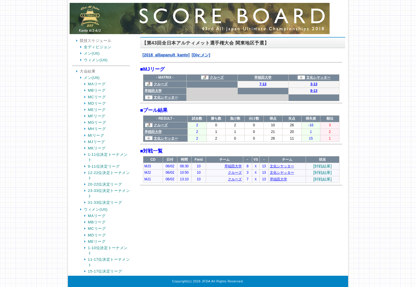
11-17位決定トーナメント (109, 262)
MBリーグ (97, 90)
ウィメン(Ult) (95, 60)
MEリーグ (97, 110)
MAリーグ (97, 84)
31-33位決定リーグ (105, 202)
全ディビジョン (98, 47)
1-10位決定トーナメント (108, 250)
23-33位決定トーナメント (109, 193)
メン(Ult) (92, 53)
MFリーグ (96, 116)
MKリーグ (97, 148)
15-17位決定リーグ (105, 271)
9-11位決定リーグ (104, 166)
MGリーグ (97, 122)
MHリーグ (97, 129)
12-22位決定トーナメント (109, 175)
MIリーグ (96, 135)
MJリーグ (96, 142)
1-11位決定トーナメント (108, 157)
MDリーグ (97, 103)
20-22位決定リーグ (105, 184)
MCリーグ (97, 97)
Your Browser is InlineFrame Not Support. (241, 155)
